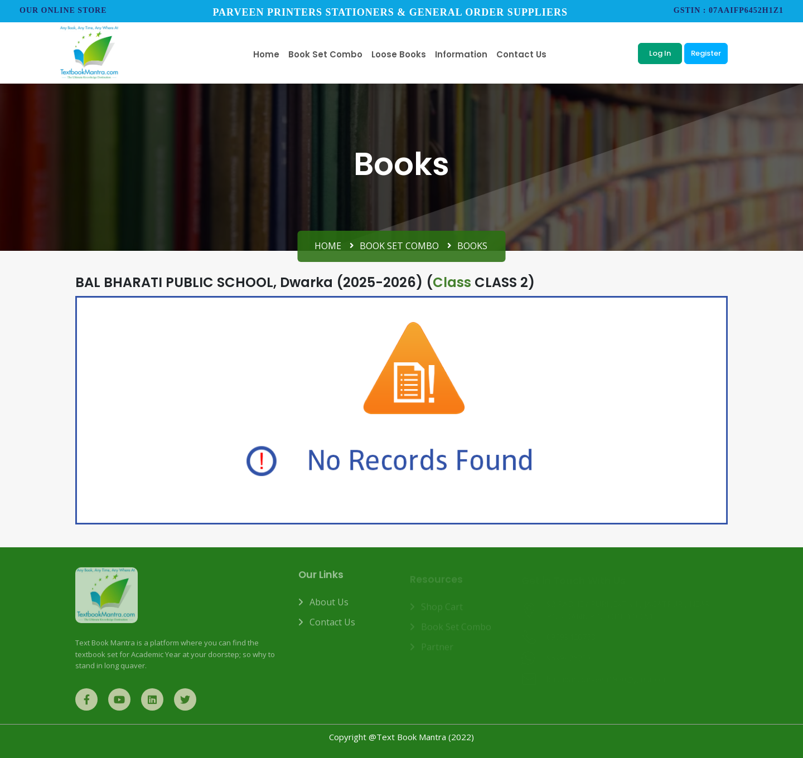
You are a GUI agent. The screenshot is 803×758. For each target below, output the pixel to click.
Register (706, 53)
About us (329, 607)
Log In (660, 53)
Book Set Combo (399, 246)
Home (328, 246)
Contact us (332, 627)
